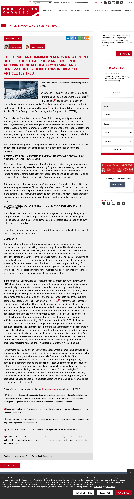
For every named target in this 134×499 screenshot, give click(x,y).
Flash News (117, 68)
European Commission (16, 456)
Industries (75, 10)
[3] (5, 419)
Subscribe (117, 185)
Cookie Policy (98, 487)
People (87, 10)
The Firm (45, 10)
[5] (5, 437)
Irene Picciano (35, 46)
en (132, 3)
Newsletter (116, 10)
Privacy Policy (110, 487)
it (129, 3)
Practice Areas (60, 10)
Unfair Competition (45, 456)
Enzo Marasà (13, 46)
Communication (99, 10)
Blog (127, 10)
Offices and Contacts (62, 3)
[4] (5, 430)
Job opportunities (81, 3)
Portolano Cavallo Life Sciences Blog (32, 25)
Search (117, 149)
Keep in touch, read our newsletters (116, 178)
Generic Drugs (31, 456)
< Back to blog (9, 466)
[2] (5, 409)
